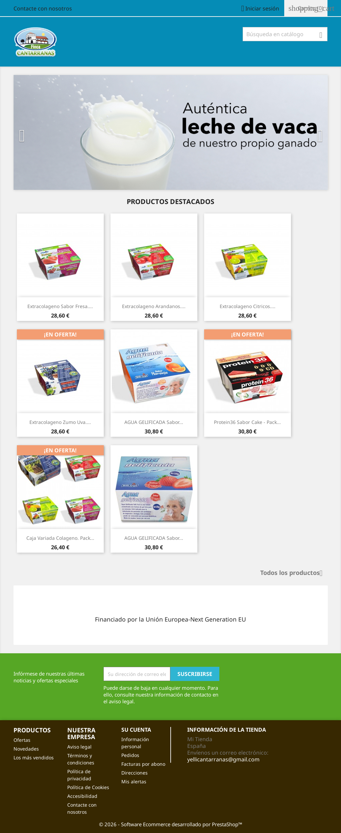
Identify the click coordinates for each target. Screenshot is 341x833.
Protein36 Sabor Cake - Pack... (247, 422)
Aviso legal (79, 746)
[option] (171, 132)
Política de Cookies (88, 787)
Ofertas (22, 740)
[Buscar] (285, 34)
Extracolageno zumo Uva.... (60, 422)
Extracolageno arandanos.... (154, 306)
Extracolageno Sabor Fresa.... (60, 306)
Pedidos (130, 755)
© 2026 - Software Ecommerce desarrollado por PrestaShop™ (170, 824)
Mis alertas (133, 781)
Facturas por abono (143, 764)
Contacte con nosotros (43, 8)
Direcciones (134, 772)
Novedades (26, 749)
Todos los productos (294, 573)
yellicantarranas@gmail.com (223, 759)
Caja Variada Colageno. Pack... (60, 538)
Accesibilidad (82, 796)
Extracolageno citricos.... (247, 306)
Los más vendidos (34, 757)
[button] (37, 132)
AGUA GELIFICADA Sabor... (153, 422)
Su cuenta (136, 729)
